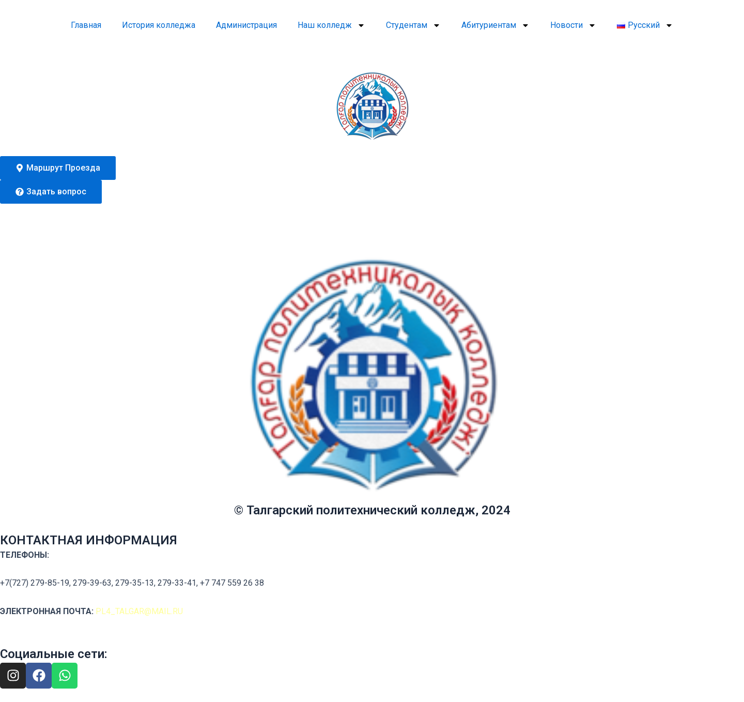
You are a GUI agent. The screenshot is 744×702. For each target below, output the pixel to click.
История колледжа (158, 25)
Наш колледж (331, 25)
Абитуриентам (495, 25)
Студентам (413, 25)
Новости (573, 25)
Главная (86, 25)
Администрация (246, 25)
